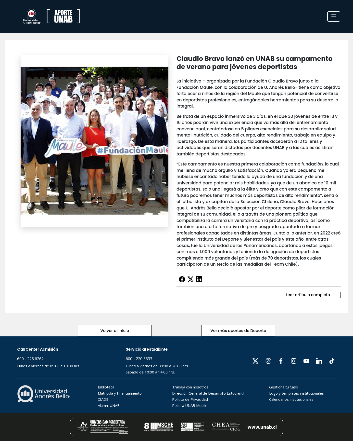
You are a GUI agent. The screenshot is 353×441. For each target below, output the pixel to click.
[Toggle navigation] (333, 16)
